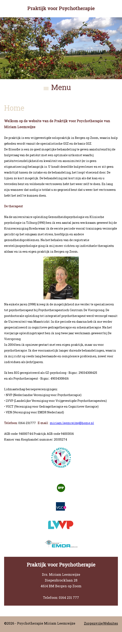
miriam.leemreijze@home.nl (72, 423)
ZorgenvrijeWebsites (101, 623)
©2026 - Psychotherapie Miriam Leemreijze (39, 623)
